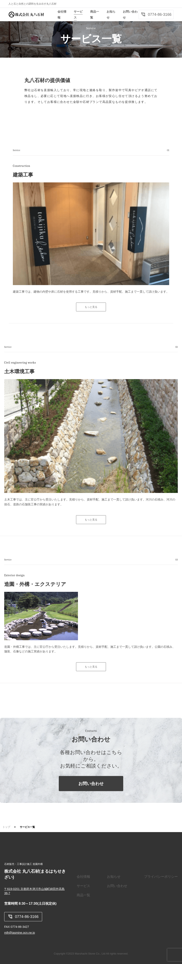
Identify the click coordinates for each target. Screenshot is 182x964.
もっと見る (91, 306)
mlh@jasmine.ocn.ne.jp (19, 932)
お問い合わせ (91, 791)
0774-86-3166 (156, 14)
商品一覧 (83, 895)
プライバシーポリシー (161, 876)
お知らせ (113, 876)
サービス (83, 886)
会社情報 (83, 876)
